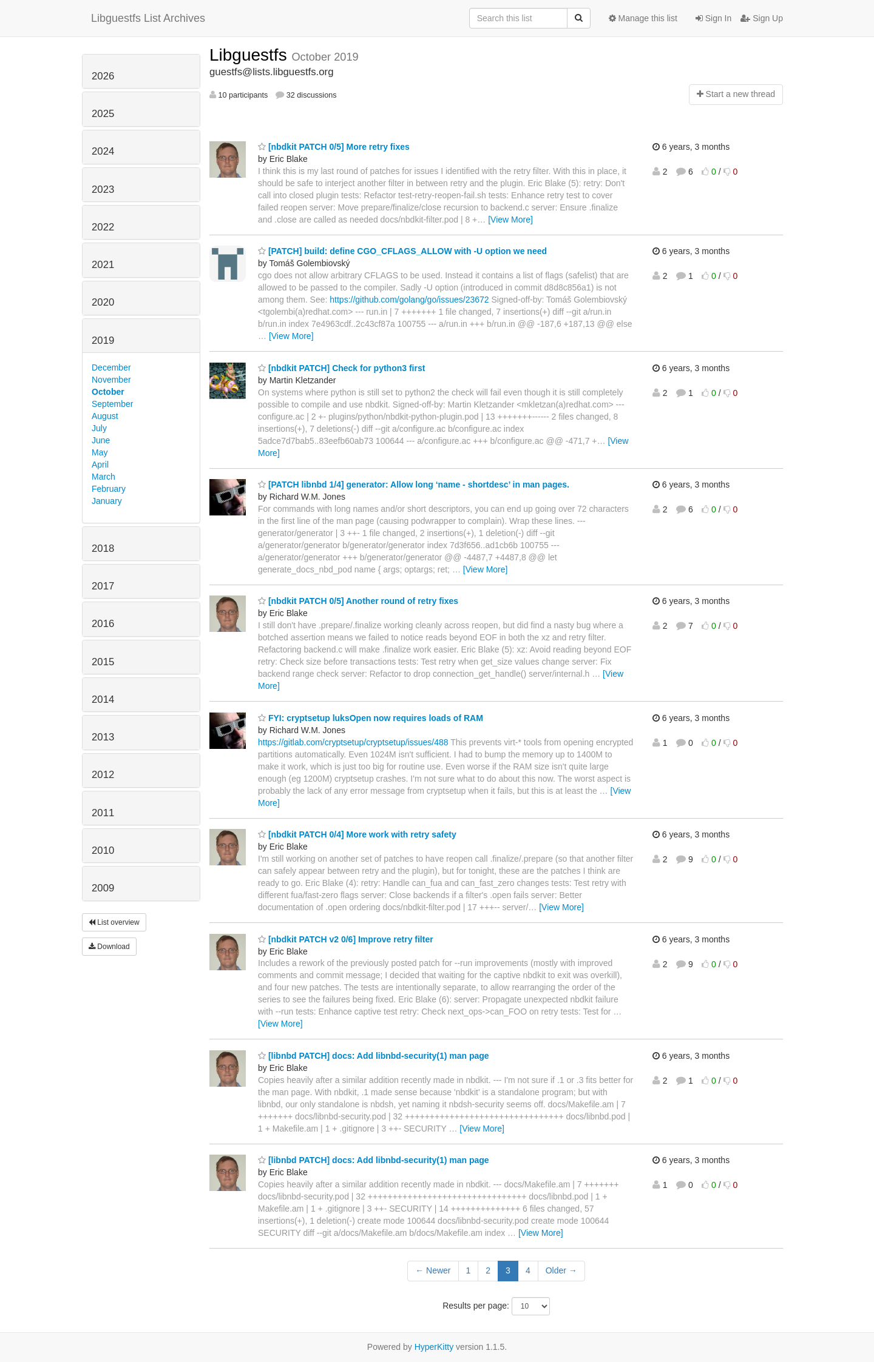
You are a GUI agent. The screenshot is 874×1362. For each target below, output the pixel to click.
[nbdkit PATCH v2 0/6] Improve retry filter (345, 939)
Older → (561, 1270)
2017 (103, 586)
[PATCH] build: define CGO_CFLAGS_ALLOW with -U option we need (402, 251)
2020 (103, 302)
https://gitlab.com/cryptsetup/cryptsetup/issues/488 (353, 742)
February (109, 489)
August (105, 416)
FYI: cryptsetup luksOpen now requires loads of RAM (370, 718)
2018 (103, 548)
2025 (103, 113)
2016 (103, 623)
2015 (103, 662)
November (111, 379)
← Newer (432, 1270)
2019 (103, 340)
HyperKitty (434, 1347)
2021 (103, 264)
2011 (103, 813)
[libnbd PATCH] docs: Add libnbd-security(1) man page (373, 1056)
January (107, 501)
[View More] (510, 219)
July (99, 428)
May (99, 452)
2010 (103, 850)
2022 (103, 227)
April (100, 464)
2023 (103, 189)
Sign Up (761, 18)
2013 (103, 737)
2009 (103, 888)
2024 (103, 151)
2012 (103, 774)
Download (109, 946)
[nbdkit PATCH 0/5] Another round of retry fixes (358, 601)
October (108, 392)
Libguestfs (250, 54)
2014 (103, 699)
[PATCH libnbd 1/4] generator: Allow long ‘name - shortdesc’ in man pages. (413, 484)
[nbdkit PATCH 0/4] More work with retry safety (357, 834)
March (103, 476)
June (101, 440)
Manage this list (643, 18)
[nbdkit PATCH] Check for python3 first (341, 368)
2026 (103, 76)
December (111, 367)
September (112, 404)
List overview (114, 922)
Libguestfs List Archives (148, 18)
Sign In (713, 18)
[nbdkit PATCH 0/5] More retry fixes (334, 147)
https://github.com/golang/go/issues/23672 (409, 299)
